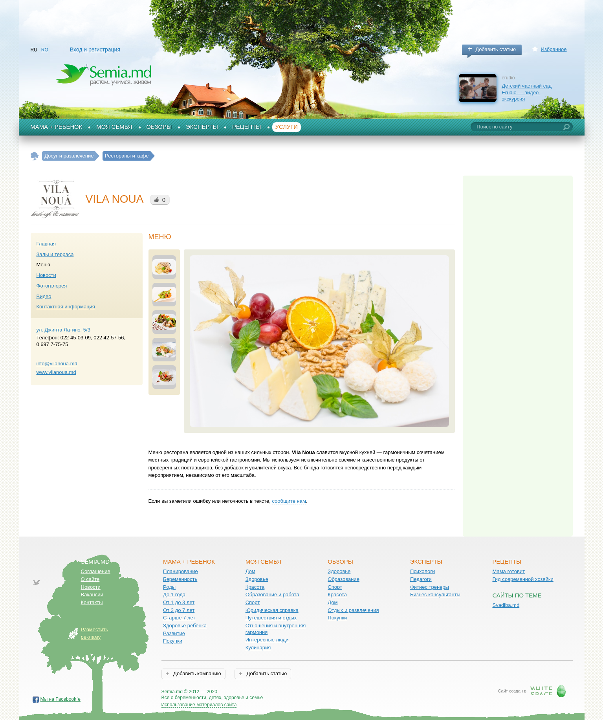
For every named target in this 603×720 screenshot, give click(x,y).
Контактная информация (66, 307)
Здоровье (257, 579)
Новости (46, 275)
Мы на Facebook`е (60, 699)
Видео (44, 296)
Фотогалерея (52, 286)
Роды (169, 587)
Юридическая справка (272, 610)
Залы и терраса (55, 254)
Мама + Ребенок (56, 127)
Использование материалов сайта (199, 704)
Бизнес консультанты (435, 594)
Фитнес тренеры (429, 587)
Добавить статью (495, 49)
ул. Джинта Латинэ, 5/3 (63, 330)
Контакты (92, 602)
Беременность (180, 579)
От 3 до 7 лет (178, 610)
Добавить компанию (196, 673)
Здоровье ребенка (185, 625)
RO (44, 50)
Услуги (286, 127)
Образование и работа (272, 594)
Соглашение (95, 571)
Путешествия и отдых (271, 618)
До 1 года (174, 594)
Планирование (180, 571)
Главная (46, 244)
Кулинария (258, 647)
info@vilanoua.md (57, 363)
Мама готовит (508, 571)
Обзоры (159, 127)
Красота (255, 587)
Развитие (174, 633)
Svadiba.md (505, 605)
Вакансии (92, 594)
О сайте (90, 579)
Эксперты (202, 127)
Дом (250, 571)
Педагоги (421, 579)
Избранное (554, 49)
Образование (343, 579)
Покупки (172, 641)
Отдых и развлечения (353, 610)
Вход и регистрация (95, 49)
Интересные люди (267, 640)
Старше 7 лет (179, 618)
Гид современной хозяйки (522, 579)
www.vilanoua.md (56, 372)
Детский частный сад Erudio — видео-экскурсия (527, 92)
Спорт (253, 602)
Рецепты (246, 127)
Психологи (422, 571)
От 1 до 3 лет (178, 602)
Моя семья (114, 127)
